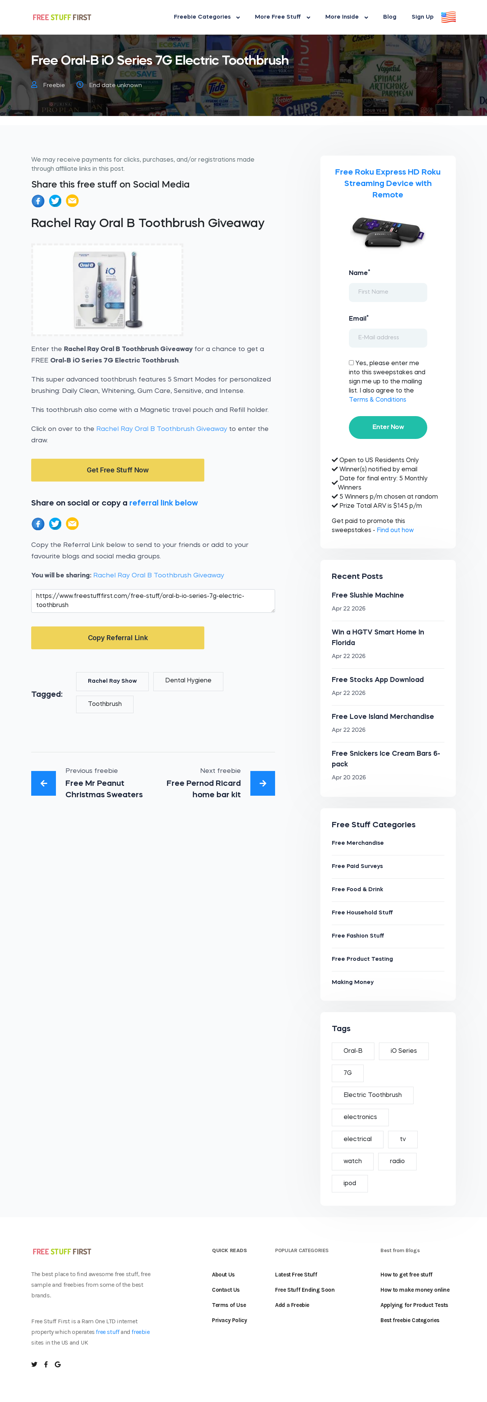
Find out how (395, 531)
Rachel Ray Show (112, 681)
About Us (223, 1274)
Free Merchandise (358, 843)
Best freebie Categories (409, 1320)
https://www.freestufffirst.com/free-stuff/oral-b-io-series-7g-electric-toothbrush (153, 601)
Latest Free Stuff (296, 1274)
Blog (389, 17)
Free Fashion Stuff (358, 936)
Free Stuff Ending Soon (304, 1289)
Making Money (353, 983)
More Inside (346, 17)
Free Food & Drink (357, 890)
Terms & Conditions (377, 400)
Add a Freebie (292, 1305)
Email (359, 318)
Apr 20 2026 (349, 778)
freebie (141, 1331)
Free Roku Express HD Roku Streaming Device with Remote (388, 183)
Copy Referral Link (118, 638)
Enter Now (388, 427)
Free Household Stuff (362, 913)
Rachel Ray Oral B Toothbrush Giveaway (161, 429)
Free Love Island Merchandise (383, 717)
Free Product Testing (362, 959)
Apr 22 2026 (349, 609)
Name (359, 273)
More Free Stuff (282, 17)
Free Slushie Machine (368, 595)
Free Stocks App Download (378, 680)
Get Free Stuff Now (118, 470)
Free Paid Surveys (357, 866)
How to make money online (414, 1289)
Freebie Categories (207, 17)
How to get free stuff (406, 1274)
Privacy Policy (229, 1320)
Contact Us (226, 1289)
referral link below (163, 503)
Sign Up (423, 17)
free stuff (107, 1331)
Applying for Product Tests (414, 1305)
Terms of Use (229, 1305)
